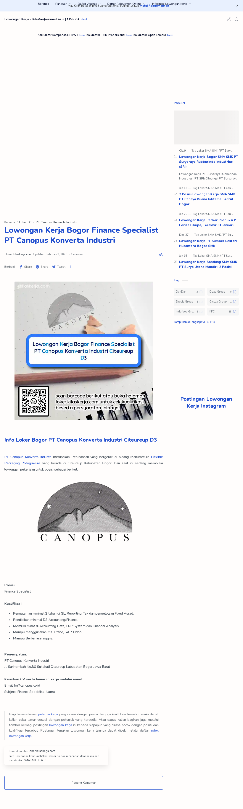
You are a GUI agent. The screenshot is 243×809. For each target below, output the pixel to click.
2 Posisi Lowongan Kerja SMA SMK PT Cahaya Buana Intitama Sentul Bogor (207, 201)
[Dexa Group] (223, 294)
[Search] (236, 19)
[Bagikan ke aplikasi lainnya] (70, 269)
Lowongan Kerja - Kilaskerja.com (29, 19)
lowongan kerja (60, 727)
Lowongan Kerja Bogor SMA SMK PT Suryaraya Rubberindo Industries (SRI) (208, 164)
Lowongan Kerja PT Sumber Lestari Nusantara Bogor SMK (208, 245)
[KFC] (223, 314)
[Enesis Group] (189, 304)
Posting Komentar (84, 785)
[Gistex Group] (223, 304)
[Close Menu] (236, 6)
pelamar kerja (48, 716)
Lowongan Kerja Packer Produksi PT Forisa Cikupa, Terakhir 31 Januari (208, 224)
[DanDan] (189, 294)
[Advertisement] (121, 64)
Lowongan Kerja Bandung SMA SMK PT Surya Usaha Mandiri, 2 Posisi (208, 266)
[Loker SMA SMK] (208, 153)
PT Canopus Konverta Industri (27, 459)
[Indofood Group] (189, 314)
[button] (229, 19)
